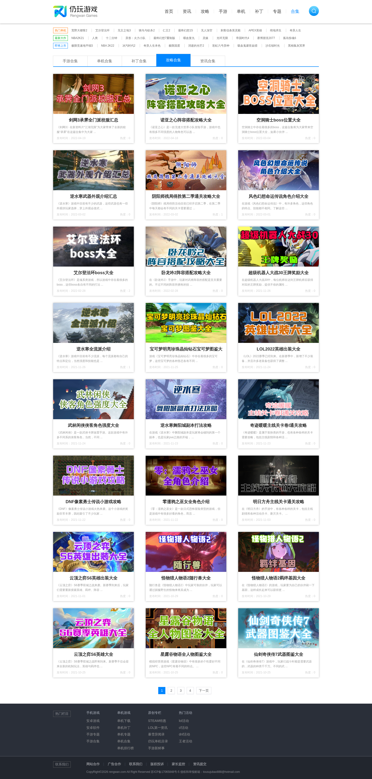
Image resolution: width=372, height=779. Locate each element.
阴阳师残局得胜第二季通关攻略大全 (186, 196)
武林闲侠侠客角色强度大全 (93, 425)
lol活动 (184, 721)
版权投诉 (157, 764)
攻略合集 (173, 60)
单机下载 (123, 721)
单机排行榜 (125, 748)
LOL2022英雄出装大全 (278, 349)
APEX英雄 (255, 30)
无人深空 (206, 30)
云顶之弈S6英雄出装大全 (93, 578)
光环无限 (222, 38)
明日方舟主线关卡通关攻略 (278, 501)
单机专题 (123, 734)
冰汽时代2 (128, 45)
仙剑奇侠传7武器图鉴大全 (278, 654)
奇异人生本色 (152, 45)
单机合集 (104, 61)
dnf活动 (184, 734)
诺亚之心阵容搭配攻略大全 (186, 120)
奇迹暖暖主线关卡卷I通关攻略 (278, 425)
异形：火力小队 (135, 38)
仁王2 (166, 30)
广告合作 (114, 764)
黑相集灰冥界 (296, 45)
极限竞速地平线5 (82, 45)
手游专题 (93, 734)
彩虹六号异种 (220, 45)
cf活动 (183, 728)
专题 (277, 11)
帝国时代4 (242, 38)
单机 (241, 11)
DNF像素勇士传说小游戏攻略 (93, 501)
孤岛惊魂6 (289, 38)
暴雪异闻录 (156, 734)
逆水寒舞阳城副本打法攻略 (186, 425)
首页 (169, 11)
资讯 (187, 11)
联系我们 (135, 764)
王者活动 (185, 741)
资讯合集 (207, 61)
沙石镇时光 (272, 45)
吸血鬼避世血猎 (247, 45)
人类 (95, 38)
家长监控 (178, 764)
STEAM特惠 (157, 721)
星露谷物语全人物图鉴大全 (186, 654)
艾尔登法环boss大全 (93, 272)
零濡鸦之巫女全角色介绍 (186, 501)
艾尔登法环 (102, 30)
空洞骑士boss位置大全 (278, 120)
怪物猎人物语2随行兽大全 (186, 578)
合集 (295, 11)
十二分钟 (111, 38)
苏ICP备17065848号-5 (165, 772)
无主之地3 (124, 30)
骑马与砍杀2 (147, 30)
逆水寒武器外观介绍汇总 (93, 196)
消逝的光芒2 (196, 45)
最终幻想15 (185, 30)
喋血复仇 (189, 38)
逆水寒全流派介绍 (93, 349)
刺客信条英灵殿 (231, 30)
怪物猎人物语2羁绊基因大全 (278, 578)
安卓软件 (93, 728)
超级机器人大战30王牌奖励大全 (278, 272)
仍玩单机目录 (158, 741)
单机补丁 (123, 728)
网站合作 (93, 764)
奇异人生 (295, 30)
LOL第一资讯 (157, 728)
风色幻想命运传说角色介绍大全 (278, 196)
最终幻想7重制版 (164, 38)
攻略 (205, 11)
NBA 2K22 (107, 45)
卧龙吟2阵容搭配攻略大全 (186, 272)
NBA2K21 (77, 38)
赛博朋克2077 (266, 38)
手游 (223, 11)
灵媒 (205, 38)
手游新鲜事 (156, 748)
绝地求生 (275, 30)
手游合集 (70, 61)
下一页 (204, 690)
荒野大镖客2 (79, 30)
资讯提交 (199, 764)
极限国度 (174, 45)
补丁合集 (139, 61)
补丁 (259, 11)
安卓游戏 (93, 721)
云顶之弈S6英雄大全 (93, 654)
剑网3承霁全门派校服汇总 (93, 120)
